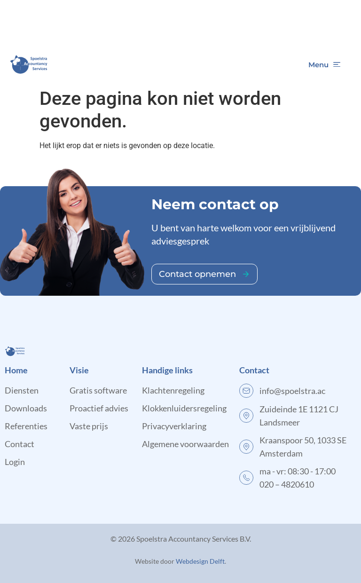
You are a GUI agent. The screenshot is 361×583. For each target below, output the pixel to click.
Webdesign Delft (200, 561)
